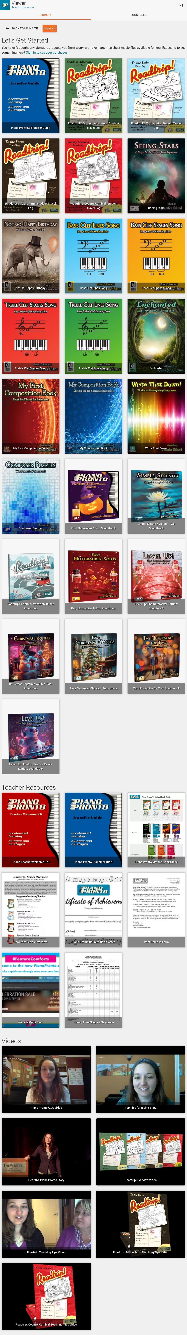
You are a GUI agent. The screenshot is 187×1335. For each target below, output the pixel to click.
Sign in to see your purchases (46, 52)
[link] (21, 28)
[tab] (45, 15)
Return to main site (23, 7)
